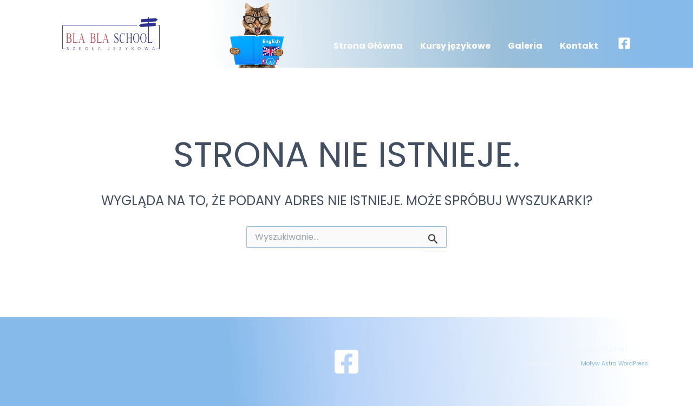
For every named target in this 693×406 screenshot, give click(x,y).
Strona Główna (368, 46)
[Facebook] (624, 43)
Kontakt (579, 46)
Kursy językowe (455, 46)
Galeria (525, 46)
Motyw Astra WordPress (614, 363)
